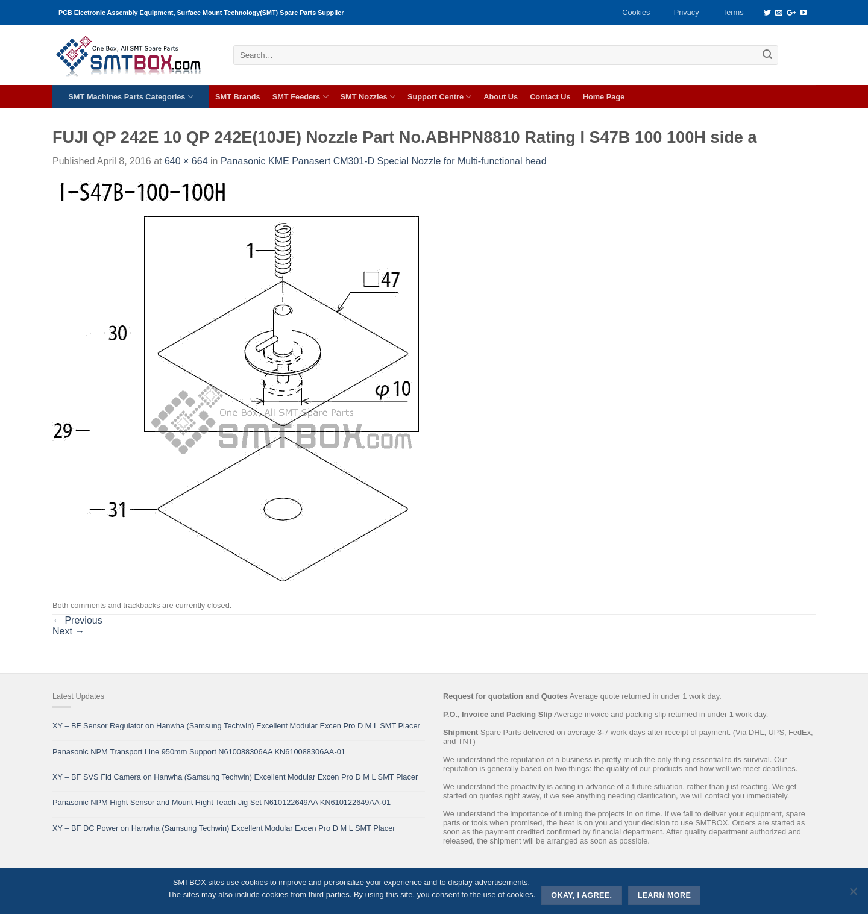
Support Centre (439, 96)
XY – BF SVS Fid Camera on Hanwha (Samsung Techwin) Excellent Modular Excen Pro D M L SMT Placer (235, 776)
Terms (733, 12)
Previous (77, 620)
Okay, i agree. (581, 895)
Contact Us (550, 96)
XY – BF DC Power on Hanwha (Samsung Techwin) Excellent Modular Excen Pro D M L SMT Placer (223, 828)
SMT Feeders (300, 96)
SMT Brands (237, 96)
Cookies (636, 12)
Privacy (686, 12)
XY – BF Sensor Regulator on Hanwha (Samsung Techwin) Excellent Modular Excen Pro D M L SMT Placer (236, 725)
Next (68, 631)
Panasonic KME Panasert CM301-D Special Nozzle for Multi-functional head (384, 161)
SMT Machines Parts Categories (130, 96)
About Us (500, 96)
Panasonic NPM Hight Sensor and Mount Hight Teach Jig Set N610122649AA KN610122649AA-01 (221, 802)
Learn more (664, 895)
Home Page (604, 96)
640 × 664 (186, 161)
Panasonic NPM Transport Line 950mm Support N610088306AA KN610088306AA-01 (198, 751)
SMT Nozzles (368, 96)
